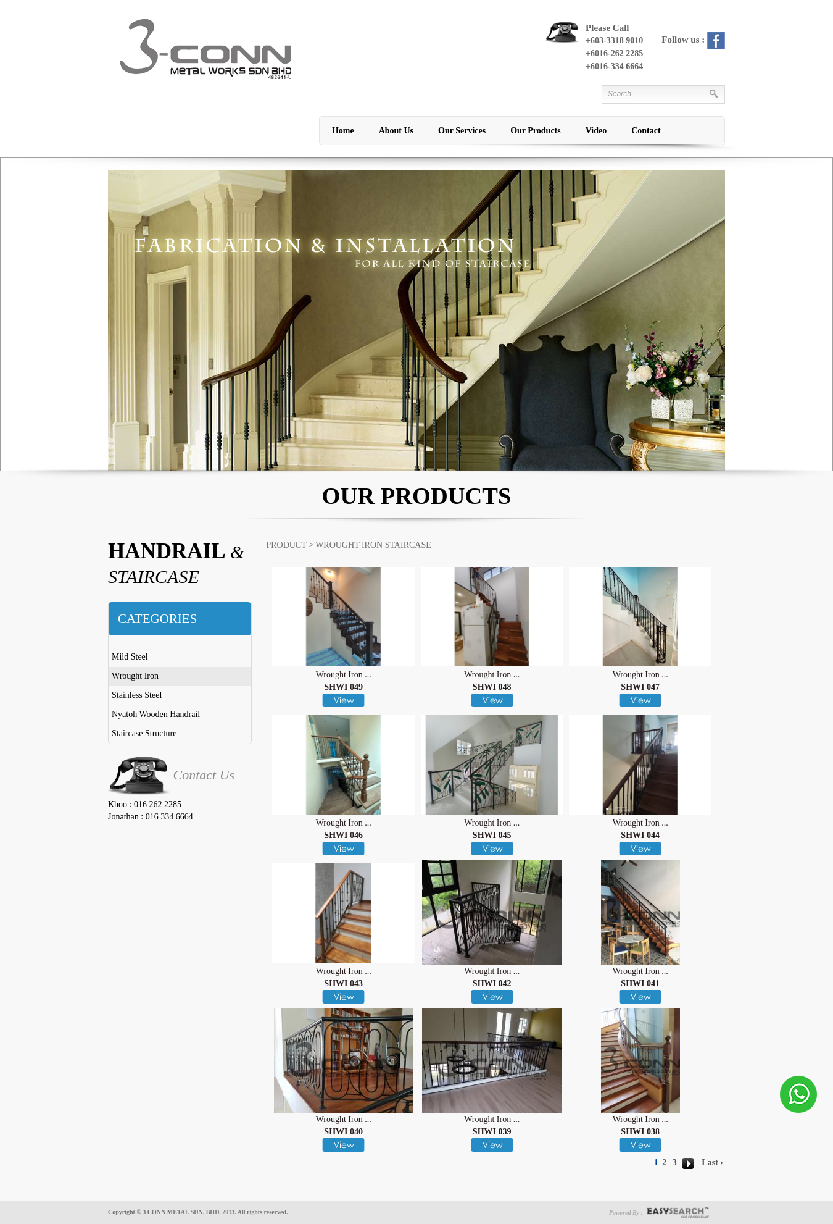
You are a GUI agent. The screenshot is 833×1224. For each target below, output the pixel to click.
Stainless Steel (137, 695)
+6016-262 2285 (614, 53)
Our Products (535, 130)
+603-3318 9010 (614, 40)
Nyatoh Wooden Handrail (156, 714)
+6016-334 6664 (614, 66)
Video (596, 130)
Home (343, 130)
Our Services (462, 130)
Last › (712, 1162)
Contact (645, 130)
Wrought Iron (135, 676)
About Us (396, 130)
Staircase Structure (144, 733)
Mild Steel (130, 656)
